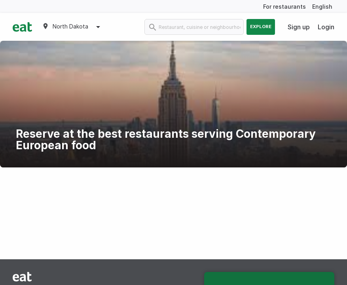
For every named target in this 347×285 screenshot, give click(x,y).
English (322, 6)
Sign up (299, 27)
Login (326, 27)
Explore (260, 26)
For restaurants (284, 6)
